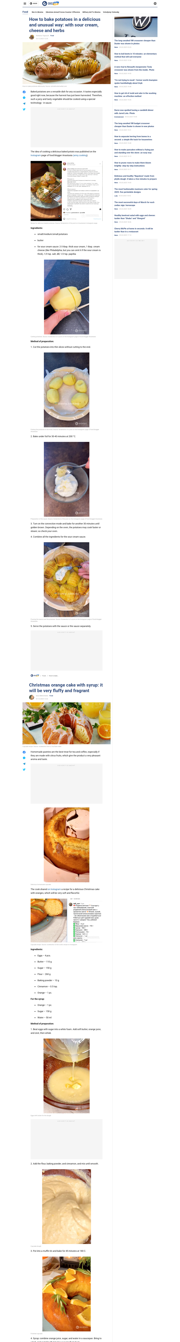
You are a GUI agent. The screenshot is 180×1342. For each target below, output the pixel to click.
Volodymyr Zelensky (111, 12)
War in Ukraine (37, 12)
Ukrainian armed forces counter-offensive (63, 12)
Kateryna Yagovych (42, 36)
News (116, 47)
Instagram (36, 155)
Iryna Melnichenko (42, 696)
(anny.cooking (80, 155)
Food (52, 36)
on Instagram (54, 889)
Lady (116, 196)
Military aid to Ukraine (91, 12)
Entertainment (119, 117)
